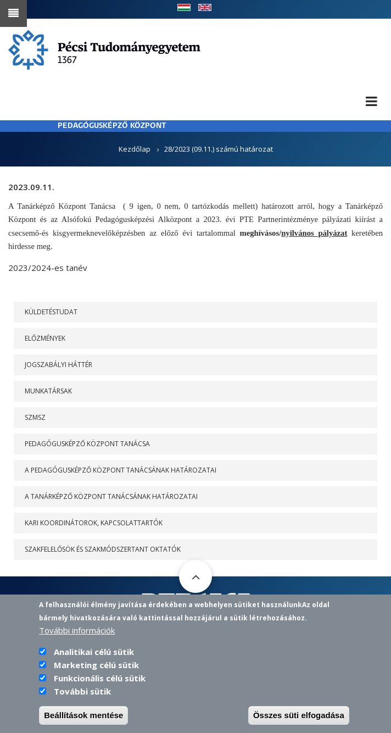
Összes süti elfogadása (298, 721)
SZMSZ (35, 417)
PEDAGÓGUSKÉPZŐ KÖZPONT (112, 126)
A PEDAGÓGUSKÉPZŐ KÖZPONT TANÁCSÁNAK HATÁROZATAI (120, 470)
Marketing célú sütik (96, 671)
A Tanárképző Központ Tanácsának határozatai (111, 496)
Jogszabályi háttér (58, 364)
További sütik (82, 697)
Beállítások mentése (83, 721)
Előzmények (45, 338)
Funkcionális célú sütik (100, 684)
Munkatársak (48, 391)
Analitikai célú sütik (94, 658)
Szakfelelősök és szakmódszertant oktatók (103, 549)
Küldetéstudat (51, 311)
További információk (77, 636)
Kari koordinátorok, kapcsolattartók (94, 522)
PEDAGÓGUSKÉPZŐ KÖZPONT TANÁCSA (87, 443)
